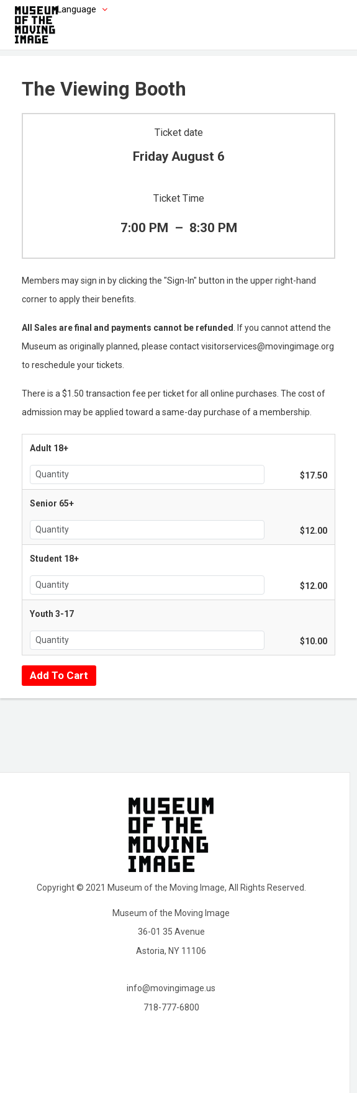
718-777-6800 (171, 1007)
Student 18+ (54, 559)
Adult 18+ (49, 448)
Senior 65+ (52, 503)
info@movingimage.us (171, 988)
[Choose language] (63, 9)
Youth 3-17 (52, 614)
